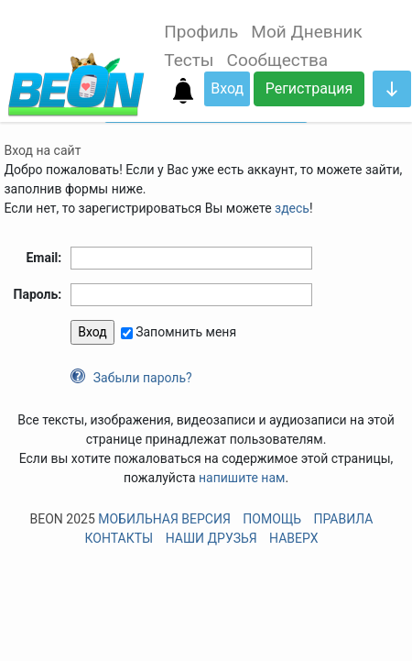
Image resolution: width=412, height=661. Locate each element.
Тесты (188, 60)
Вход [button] (227, 88)
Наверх (293, 538)
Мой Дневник (306, 31)
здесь (292, 208)
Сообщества (278, 60)
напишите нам (242, 477)
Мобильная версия (164, 519)
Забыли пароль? (142, 377)
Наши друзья (211, 538)
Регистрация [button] (309, 88)
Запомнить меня (186, 332)
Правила (343, 519)
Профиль (201, 31)
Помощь (272, 519)
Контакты (119, 538)
